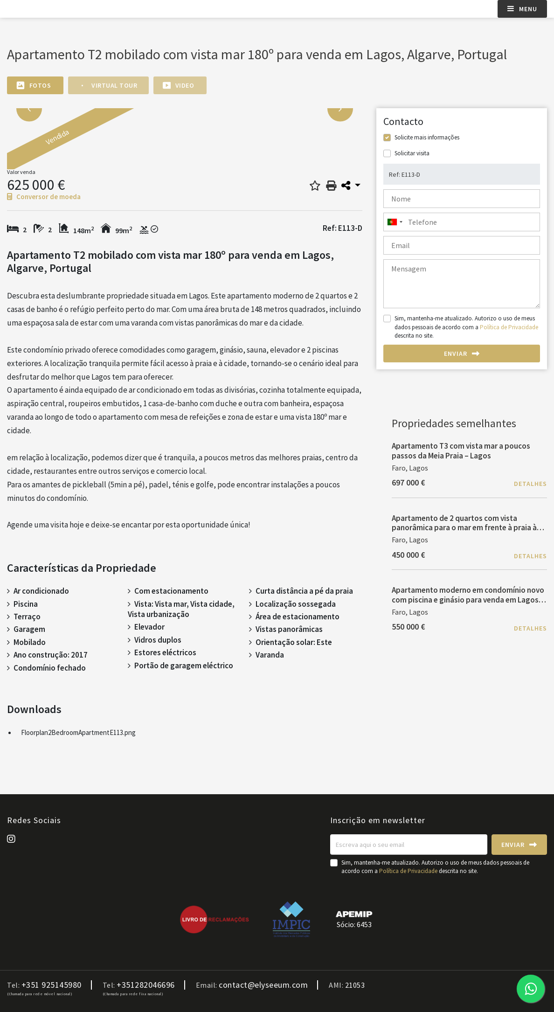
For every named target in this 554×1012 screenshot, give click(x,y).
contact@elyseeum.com (263, 985)
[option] (113, 143)
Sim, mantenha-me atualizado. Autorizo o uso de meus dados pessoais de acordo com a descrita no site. (466, 326)
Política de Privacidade (509, 327)
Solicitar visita (412, 153)
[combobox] (462, 222)
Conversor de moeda (44, 196)
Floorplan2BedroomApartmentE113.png (78, 732)
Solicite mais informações (427, 137)
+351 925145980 (51, 985)
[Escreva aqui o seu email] (408, 844)
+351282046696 (146, 985)
